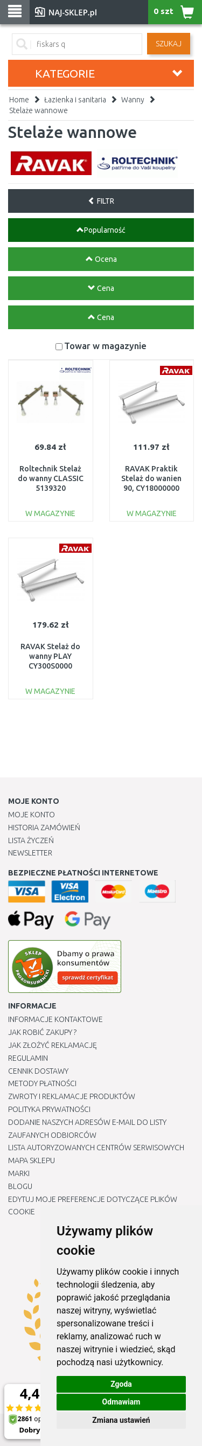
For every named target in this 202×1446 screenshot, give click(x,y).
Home (19, 99)
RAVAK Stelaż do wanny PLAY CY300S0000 (50, 656)
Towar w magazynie (105, 345)
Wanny (132, 99)
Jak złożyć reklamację (52, 1045)
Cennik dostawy (38, 1071)
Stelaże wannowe (38, 110)
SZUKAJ (169, 43)
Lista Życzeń (31, 840)
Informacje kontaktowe (55, 1019)
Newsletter (30, 853)
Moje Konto (31, 814)
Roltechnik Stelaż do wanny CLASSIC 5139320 (50, 478)
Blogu (20, 1186)
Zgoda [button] (121, 1384)
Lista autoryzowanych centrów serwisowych (96, 1147)
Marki (19, 1173)
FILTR (101, 201)
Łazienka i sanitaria (75, 99)
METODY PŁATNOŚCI (42, 1083)
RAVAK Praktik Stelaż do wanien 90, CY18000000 (151, 478)
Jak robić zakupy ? (42, 1032)
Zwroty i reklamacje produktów (71, 1096)
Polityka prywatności (49, 1109)
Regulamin (28, 1058)
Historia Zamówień (44, 827)
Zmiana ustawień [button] (121, 1420)
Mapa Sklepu (31, 1160)
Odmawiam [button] (121, 1402)
